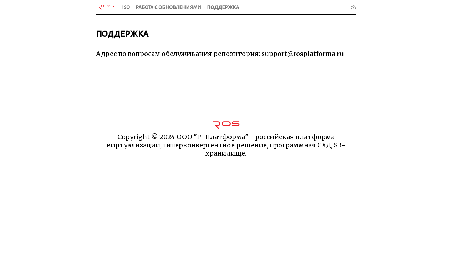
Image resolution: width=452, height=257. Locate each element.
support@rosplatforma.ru (302, 54)
